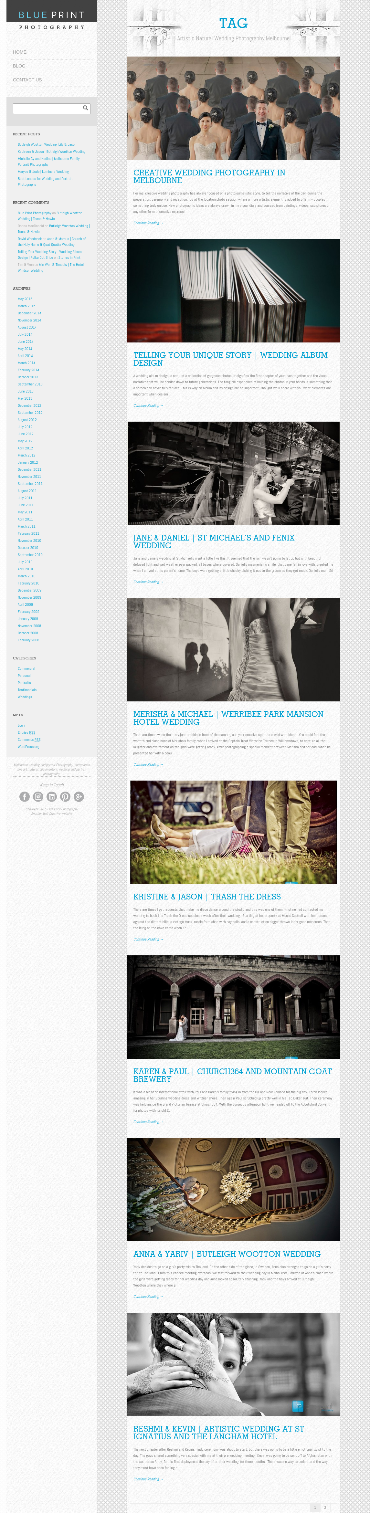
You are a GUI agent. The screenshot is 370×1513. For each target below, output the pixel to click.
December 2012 (29, 405)
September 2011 (30, 483)
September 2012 (30, 412)
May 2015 (25, 298)
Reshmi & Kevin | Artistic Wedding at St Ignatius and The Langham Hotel (218, 1432)
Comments (29, 739)
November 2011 (29, 476)
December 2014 (29, 313)
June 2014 (26, 341)
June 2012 (26, 433)
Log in (22, 725)
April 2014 (25, 355)
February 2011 (28, 533)
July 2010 (25, 561)
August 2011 (27, 490)
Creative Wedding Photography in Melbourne (209, 176)
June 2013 (26, 391)
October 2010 (28, 547)
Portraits (24, 682)
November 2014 (29, 320)
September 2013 (30, 384)
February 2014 (28, 370)
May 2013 (25, 398)
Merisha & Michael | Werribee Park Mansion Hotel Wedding (228, 718)
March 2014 (27, 362)
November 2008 (29, 625)
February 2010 (28, 583)
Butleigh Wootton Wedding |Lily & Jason (47, 144)
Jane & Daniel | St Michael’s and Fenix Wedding (214, 541)
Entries (26, 732)
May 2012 (25, 441)
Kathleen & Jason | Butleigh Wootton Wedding (51, 151)
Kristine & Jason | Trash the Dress (207, 896)
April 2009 (25, 604)
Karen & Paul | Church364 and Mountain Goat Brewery (232, 1075)
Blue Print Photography (34, 212)
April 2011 (25, 519)
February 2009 (28, 611)
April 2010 (25, 569)
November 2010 (29, 540)
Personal (24, 675)
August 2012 (27, 419)
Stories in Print (69, 257)
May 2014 (25, 348)
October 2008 (28, 633)
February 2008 (28, 640)
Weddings (25, 696)
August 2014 (27, 327)
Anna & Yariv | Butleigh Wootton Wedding (227, 1254)
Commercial (26, 668)
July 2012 (25, 426)
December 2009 (29, 590)
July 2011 (25, 497)
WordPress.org (28, 746)
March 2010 (27, 576)
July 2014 (25, 334)
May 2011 (25, 512)
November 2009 (29, 597)
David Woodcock (30, 238)
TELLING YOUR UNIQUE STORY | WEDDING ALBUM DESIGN (230, 359)
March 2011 (27, 526)
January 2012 (28, 462)
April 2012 (25, 448)
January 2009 (28, 618)
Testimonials (27, 689)
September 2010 (30, 554)
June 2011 (26, 505)
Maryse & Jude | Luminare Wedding (43, 171)
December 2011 (29, 469)
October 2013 (28, 377)
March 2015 (27, 306)
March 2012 (27, 455)
